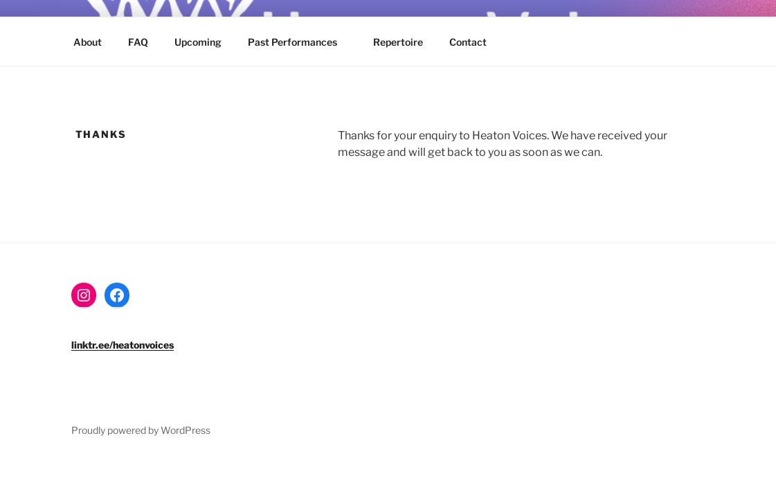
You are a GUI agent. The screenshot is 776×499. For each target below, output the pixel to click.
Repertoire (398, 42)
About (87, 42)
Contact (468, 42)
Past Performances (299, 42)
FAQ (138, 42)
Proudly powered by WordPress (140, 430)
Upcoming (198, 42)
